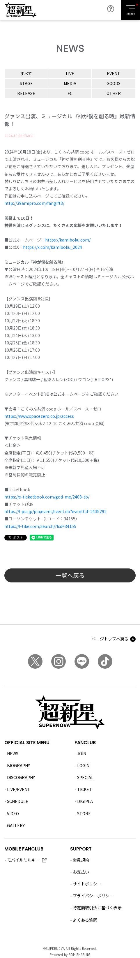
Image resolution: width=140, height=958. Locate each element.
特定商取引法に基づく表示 (97, 908)
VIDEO (13, 813)
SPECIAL (85, 777)
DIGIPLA (85, 801)
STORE (84, 813)
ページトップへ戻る (110, 639)
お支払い (81, 872)
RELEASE (26, 93)
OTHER (114, 93)
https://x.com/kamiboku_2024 (52, 247)
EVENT (113, 73)
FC (70, 93)
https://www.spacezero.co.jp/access (39, 416)
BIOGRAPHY (18, 765)
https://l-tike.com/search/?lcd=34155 (40, 526)
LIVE (70, 73)
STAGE (26, 83)
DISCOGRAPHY (21, 777)
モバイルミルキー (23, 860)
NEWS (12, 753)
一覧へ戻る (70, 575)
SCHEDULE (17, 801)
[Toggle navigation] (130, 10)
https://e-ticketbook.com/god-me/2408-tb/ (46, 497)
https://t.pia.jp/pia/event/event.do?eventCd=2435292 (55, 511)
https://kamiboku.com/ (68, 240)
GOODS (113, 83)
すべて (26, 73)
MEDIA (70, 83)
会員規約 (81, 860)
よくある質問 (85, 920)
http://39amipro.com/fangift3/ (34, 203)
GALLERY (16, 825)
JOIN (81, 753)
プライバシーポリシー (93, 896)
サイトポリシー (87, 884)
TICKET (84, 789)
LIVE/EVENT (18, 789)
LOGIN (83, 765)
